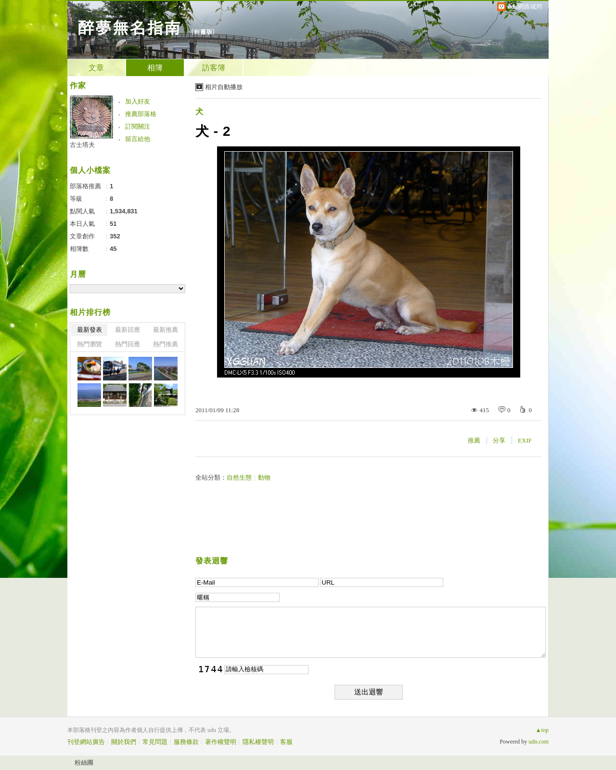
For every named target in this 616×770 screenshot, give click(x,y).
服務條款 (186, 741)
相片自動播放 (224, 87)
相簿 (155, 68)
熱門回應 (127, 344)
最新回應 (127, 329)
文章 (96, 68)
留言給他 (137, 139)
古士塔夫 (82, 144)
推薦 (474, 440)
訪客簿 (213, 68)
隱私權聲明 (258, 741)
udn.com (538, 741)
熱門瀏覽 (89, 344)
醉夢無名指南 (129, 26)
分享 (499, 440)
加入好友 (137, 101)
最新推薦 (165, 329)
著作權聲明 (220, 741)
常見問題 (154, 741)
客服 (286, 741)
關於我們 (123, 741)
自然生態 (239, 477)
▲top (542, 730)
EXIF (525, 440)
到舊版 (202, 31)
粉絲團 (84, 762)
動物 (264, 477)
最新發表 (89, 329)
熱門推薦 (165, 344)
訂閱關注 (137, 126)
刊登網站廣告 (86, 741)
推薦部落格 (140, 113)
